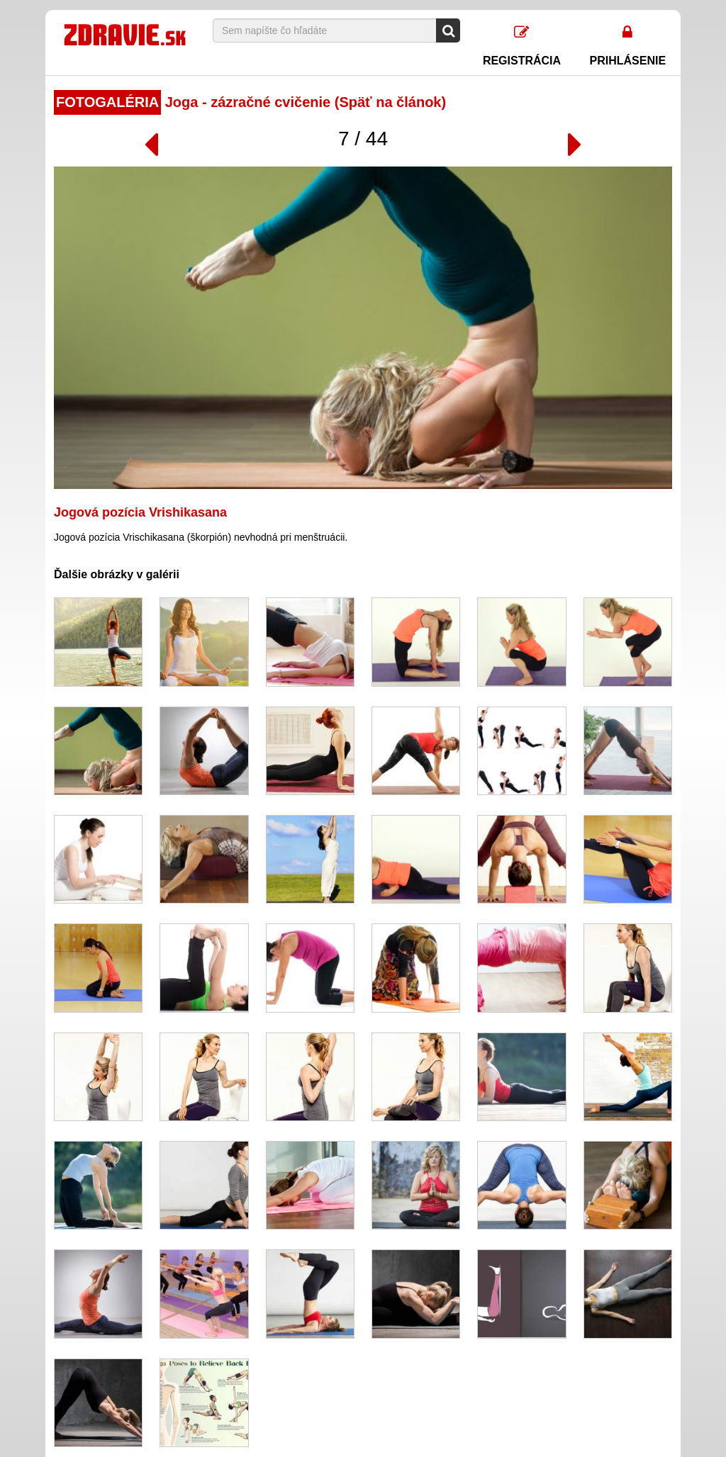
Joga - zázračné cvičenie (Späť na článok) (250, 102)
